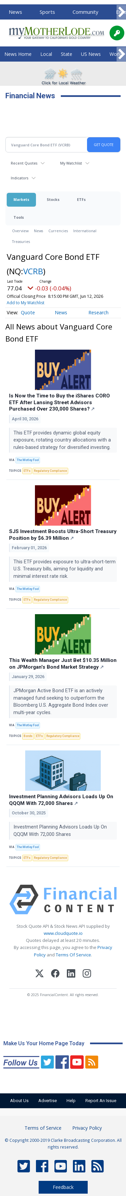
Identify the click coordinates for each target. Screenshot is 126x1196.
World (116, 54)
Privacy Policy (87, 1128)
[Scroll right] (121, 12)
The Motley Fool (28, 460)
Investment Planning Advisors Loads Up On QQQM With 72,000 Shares (61, 800)
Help (71, 1100)
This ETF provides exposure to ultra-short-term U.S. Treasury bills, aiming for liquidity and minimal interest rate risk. (64, 569)
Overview (20, 230)
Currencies (58, 230)
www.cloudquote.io (63, 933)
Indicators (19, 177)
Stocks (53, 199)
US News (91, 54)
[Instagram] (87, 974)
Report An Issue (100, 1100)
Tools (18, 217)
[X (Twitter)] (39, 974)
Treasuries (21, 241)
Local (46, 54)
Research (98, 312)
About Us (19, 1100)
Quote (28, 312)
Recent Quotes (24, 163)
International (84, 230)
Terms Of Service (73, 955)
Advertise (47, 1100)
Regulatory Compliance (50, 470)
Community (85, 11)
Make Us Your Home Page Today (43, 1043)
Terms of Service (43, 1128)
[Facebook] (55, 974)
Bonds (28, 736)
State (66, 54)
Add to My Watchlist (25, 303)
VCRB (33, 271)
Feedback (63, 1187)
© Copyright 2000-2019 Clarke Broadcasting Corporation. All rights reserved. (63, 1143)
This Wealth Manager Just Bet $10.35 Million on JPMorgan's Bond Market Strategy (63, 663)
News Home (18, 54)
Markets (21, 199)
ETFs (81, 199)
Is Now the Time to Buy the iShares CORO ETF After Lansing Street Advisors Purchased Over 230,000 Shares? (59, 402)
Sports (47, 11)
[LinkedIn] (71, 974)
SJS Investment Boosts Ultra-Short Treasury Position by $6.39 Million (63, 534)
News (15, 11)
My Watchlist (71, 163)
